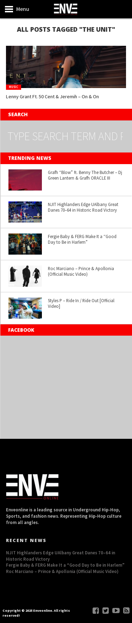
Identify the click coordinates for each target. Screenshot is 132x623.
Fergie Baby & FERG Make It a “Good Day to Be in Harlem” (82, 239)
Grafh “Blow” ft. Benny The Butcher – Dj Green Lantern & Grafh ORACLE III (85, 175)
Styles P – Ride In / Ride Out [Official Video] (81, 303)
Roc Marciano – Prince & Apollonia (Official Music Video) (81, 271)
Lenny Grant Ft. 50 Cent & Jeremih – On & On (52, 96)
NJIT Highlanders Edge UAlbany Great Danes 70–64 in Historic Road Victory (83, 207)
